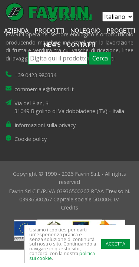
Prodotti (49, 30)
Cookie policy (30, 138)
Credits (69, 207)
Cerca (100, 58)
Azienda (16, 30)
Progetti (121, 30)
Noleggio (85, 30)
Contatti (81, 45)
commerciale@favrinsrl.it (44, 89)
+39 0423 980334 (35, 75)
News (52, 45)
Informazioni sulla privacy (45, 125)
